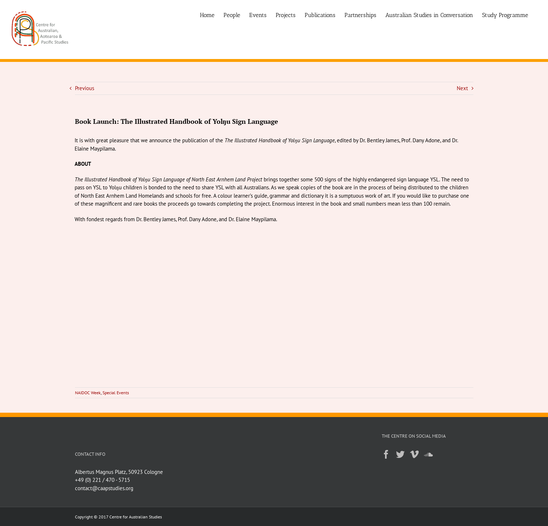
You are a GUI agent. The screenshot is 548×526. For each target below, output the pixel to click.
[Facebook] (386, 454)
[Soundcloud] (428, 454)
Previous (84, 88)
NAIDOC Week (88, 392)
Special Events (116, 392)
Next (462, 88)
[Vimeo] (414, 454)
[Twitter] (400, 454)
